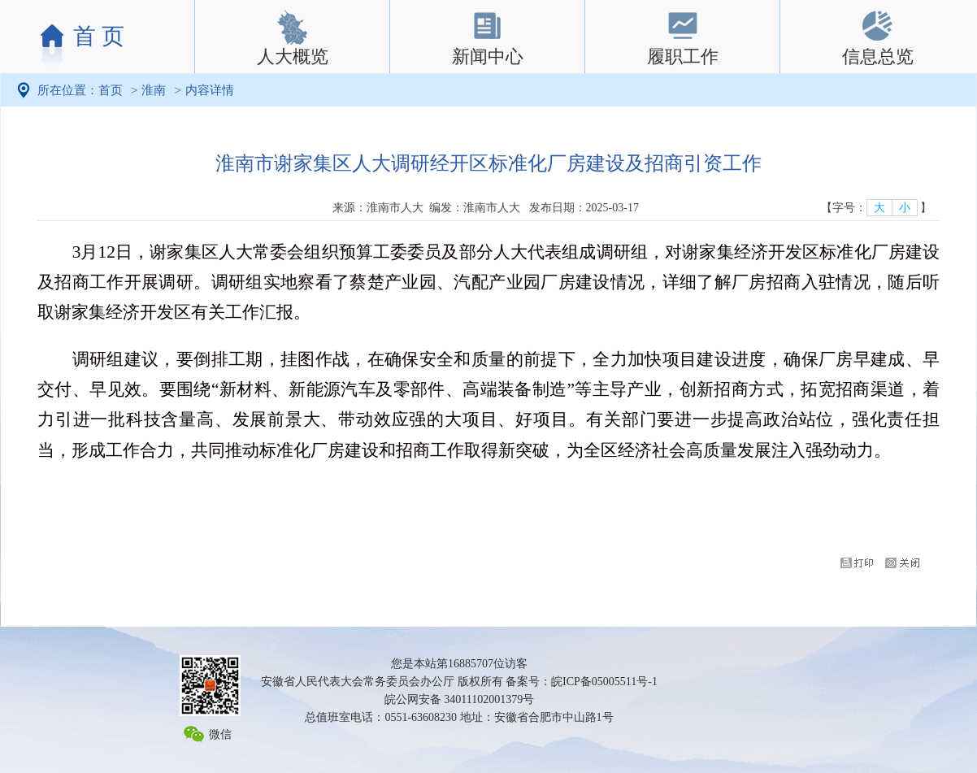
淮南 (153, 90)
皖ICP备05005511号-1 (604, 681)
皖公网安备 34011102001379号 (459, 699)
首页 (110, 90)
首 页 (98, 36)
